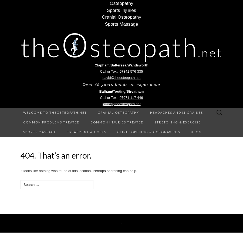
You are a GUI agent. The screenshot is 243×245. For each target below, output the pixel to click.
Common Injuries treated (117, 122)
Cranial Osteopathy (118, 112)
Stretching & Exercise (177, 122)
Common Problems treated (51, 122)
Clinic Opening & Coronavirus (148, 132)
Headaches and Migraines (176, 112)
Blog (196, 132)
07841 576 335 (131, 71)
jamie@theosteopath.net (121, 104)
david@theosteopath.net (121, 78)
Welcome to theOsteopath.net (55, 112)
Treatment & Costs (86, 132)
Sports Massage (39, 132)
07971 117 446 (131, 98)
